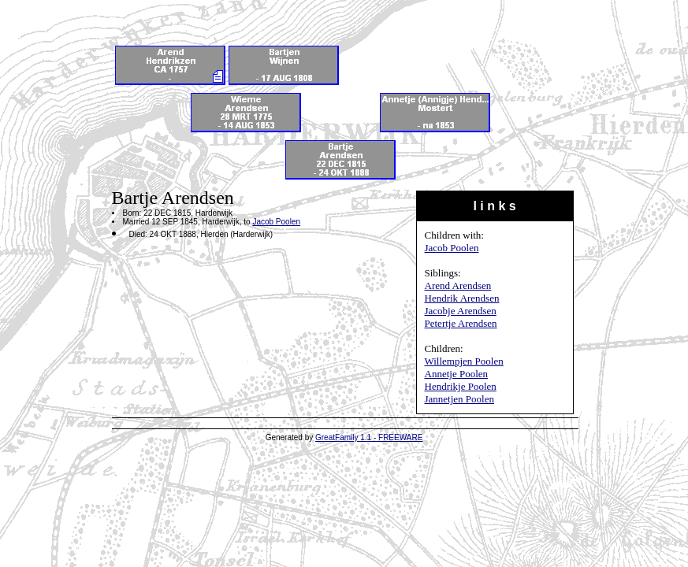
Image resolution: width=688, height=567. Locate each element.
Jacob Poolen (452, 248)
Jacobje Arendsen (460, 311)
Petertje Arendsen (461, 323)
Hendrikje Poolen (460, 386)
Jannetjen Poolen (459, 399)
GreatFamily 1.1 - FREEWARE (368, 437)
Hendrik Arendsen (462, 298)
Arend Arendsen (458, 285)
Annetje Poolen (457, 374)
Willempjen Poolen (464, 361)
